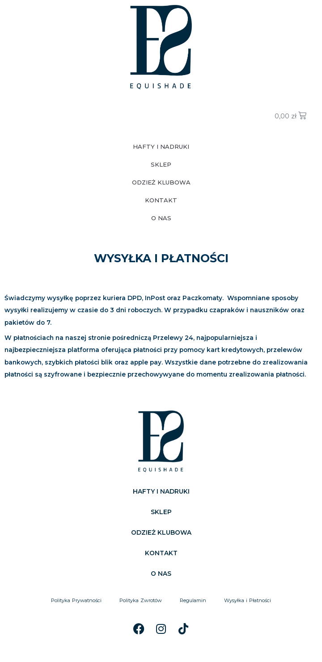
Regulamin (193, 600)
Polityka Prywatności (76, 600)
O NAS (161, 218)
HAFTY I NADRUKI (161, 146)
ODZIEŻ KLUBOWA (161, 182)
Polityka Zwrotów (140, 600)
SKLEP (161, 164)
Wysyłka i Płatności (247, 600)
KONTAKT (161, 200)
